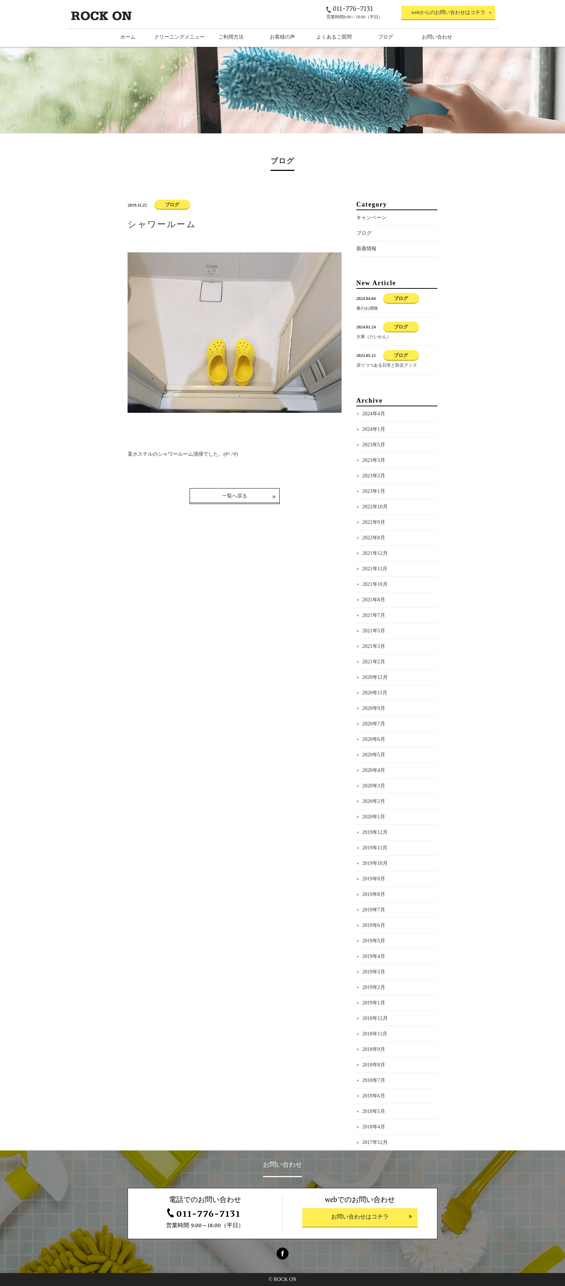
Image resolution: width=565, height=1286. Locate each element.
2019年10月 (375, 863)
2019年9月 (373, 878)
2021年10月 (375, 584)
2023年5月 (373, 444)
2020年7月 (373, 723)
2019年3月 (373, 972)
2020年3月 (373, 785)
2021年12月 (375, 553)
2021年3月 (373, 646)
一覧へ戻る (234, 496)
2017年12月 (375, 1142)
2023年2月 (373, 475)
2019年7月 (373, 909)
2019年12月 (375, 832)
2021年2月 (373, 661)
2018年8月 (373, 1065)
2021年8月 (373, 599)
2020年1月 (373, 816)
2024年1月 (373, 429)
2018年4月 (373, 1127)
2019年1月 (373, 1003)
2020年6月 (373, 739)
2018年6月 (373, 1096)
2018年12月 (375, 1018)
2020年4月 (373, 770)
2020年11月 (374, 692)
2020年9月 (373, 708)
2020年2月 (373, 801)
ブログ (364, 233)
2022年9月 (373, 522)
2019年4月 (373, 956)
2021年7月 (373, 615)
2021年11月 (374, 568)
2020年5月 (373, 754)
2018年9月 (373, 1049)
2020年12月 (375, 677)
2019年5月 (373, 940)
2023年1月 (373, 491)
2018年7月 (373, 1080)
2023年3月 (373, 460)
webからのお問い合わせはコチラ (448, 12)
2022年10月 (375, 506)
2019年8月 (373, 894)
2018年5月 (373, 1111)
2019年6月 (373, 925)
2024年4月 (373, 413)
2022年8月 (373, 537)
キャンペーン (371, 217)
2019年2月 (373, 987)
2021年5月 (373, 630)
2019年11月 (374, 847)
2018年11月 (374, 1034)
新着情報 (366, 248)
